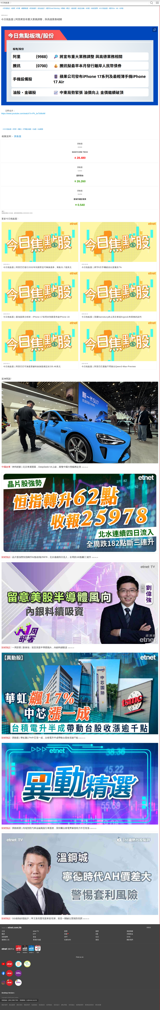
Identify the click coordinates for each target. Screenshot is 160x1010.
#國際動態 (24, 8)
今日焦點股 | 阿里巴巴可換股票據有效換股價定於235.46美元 (32, 366)
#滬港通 (73, 8)
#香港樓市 (32, 8)
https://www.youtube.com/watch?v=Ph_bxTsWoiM (23, 113)
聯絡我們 (27, 1005)
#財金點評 (41, 8)
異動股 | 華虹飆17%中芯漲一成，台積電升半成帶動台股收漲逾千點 (45, 737)
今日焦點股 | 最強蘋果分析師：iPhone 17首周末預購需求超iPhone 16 (36, 317)
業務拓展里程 (89, 1005)
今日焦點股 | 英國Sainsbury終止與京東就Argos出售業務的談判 (112, 317)
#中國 (18, 8)
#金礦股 (40, 129)
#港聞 (13, 8)
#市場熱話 (6, 8)
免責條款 (34, 1005)
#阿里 (15, 129)
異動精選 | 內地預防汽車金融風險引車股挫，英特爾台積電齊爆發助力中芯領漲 (50, 828)
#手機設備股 (27, 129)
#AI (117, 8)
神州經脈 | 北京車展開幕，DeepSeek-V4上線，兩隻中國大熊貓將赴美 (46, 467)
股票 (97, 931)
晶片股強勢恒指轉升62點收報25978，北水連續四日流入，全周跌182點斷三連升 (51, 557)
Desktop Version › (8, 993)
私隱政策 (42, 1005)
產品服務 (12, 1005)
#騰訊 (20, 129)
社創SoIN (67, 940)
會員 (97, 940)
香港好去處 (37, 940)
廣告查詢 (19, 1005)
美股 (66, 934)
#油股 (34, 129)
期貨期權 (130, 931)
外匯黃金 (130, 934)
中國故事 (6, 467)
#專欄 (63, 8)
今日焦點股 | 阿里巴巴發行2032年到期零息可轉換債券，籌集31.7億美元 (37, 267)
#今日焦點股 (103, 8)
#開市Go (112, 8)
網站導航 (64, 1005)
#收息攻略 (81, 8)
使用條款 (49, 1005)
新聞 (65, 931)
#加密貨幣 (94, 8)
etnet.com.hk (14, 927)
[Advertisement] (68, 120)
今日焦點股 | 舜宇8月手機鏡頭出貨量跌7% (102, 267)
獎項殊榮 (98, 1005)
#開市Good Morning (53, 8)
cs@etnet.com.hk (31, 1000)
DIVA (128, 937)
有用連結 (71, 1005)
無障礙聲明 (79, 1005)
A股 (97, 934)
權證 (3, 934)
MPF (66, 937)
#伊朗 (121, 8)
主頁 (3, 931)
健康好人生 (5, 940)
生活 (97, 937)
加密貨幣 (5, 937)
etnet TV (36, 931)
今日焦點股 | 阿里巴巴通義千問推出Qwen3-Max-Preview (109, 366)
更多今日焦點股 (9, 218)
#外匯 (88, 8)
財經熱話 (6, 557)
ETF (34, 934)
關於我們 (130, 940)
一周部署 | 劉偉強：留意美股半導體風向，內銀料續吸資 (39, 647)
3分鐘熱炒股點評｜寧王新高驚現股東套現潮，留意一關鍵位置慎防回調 (47, 918)
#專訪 (68, 8)
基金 (34, 937)
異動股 (17, 136)
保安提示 (57, 1005)
